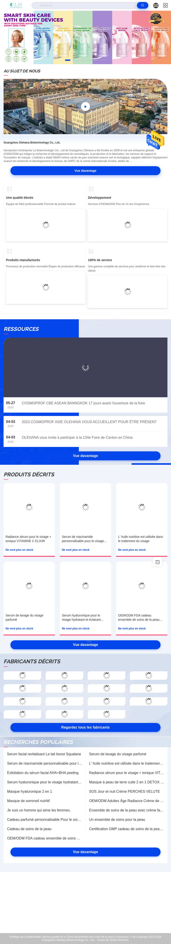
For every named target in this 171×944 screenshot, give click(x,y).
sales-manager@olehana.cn (88, 905)
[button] (67, 60)
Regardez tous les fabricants (85, 727)
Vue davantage (85, 170)
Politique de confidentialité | (26, 936)
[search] (142, 5)
